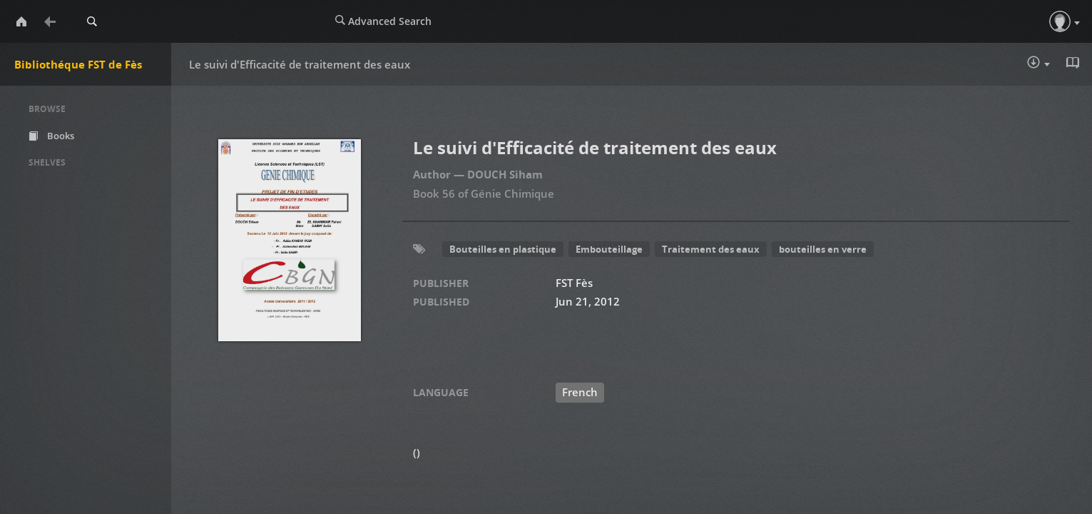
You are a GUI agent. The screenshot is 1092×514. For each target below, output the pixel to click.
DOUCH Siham (505, 174)
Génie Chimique (512, 193)
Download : (1038, 63)
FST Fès (574, 283)
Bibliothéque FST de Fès (78, 64)
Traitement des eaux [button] (711, 249)
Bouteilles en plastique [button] (502, 249)
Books (51, 135)
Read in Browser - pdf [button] (1074, 63)
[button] (1060, 21)
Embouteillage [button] (609, 249)
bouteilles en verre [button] (823, 249)
